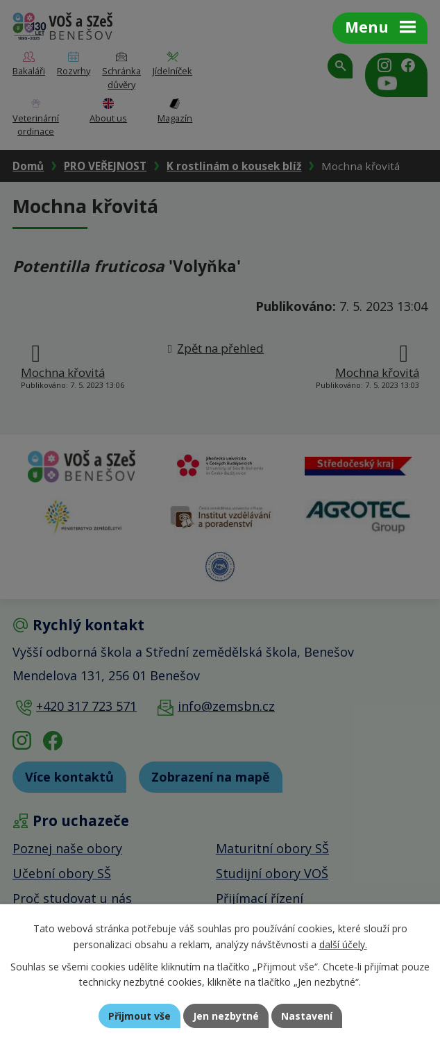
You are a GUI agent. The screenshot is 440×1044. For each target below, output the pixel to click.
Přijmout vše (139, 1015)
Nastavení (306, 1015)
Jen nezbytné (226, 1015)
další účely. (343, 944)
